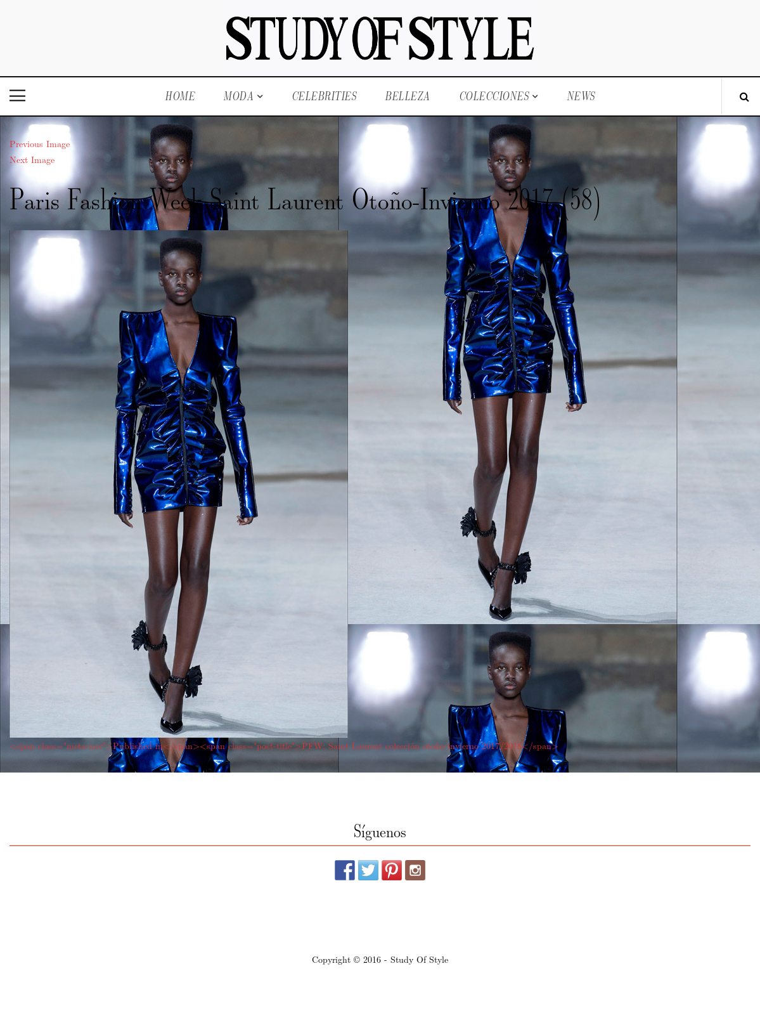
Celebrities (324, 96)
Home (180, 96)
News (581, 96)
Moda (238, 96)
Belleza (407, 96)
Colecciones (494, 96)
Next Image (32, 159)
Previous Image (40, 143)
